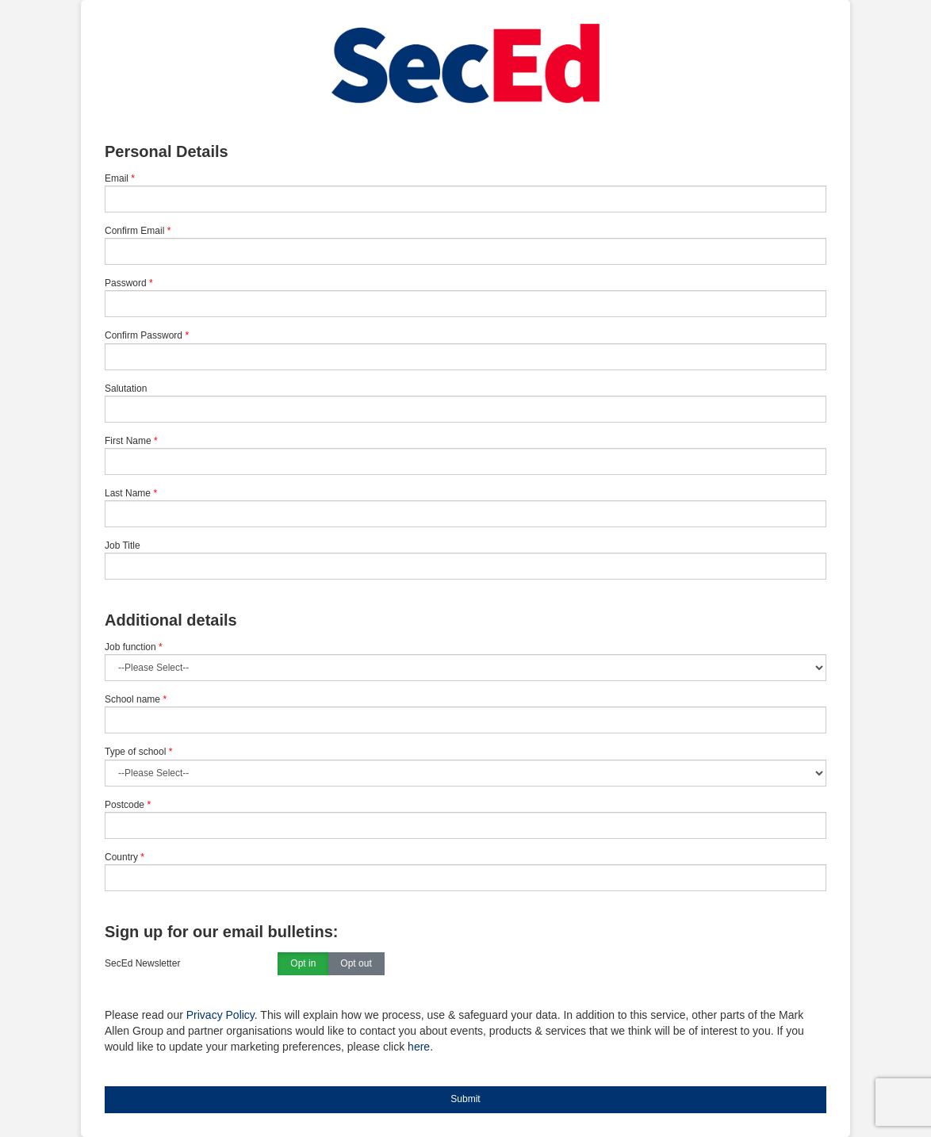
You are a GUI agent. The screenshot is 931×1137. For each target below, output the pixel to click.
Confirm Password (143, 335)
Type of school (138, 751)
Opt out (355, 964)
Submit (465, 1098)
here (419, 1046)
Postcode (128, 804)
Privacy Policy (220, 1015)
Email (116, 178)
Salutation (126, 388)
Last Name (128, 493)
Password (126, 283)
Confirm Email (134, 230)
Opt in (303, 964)
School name (136, 699)
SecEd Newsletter (142, 963)
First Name (128, 440)
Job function (134, 647)
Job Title (122, 545)
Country (124, 857)
